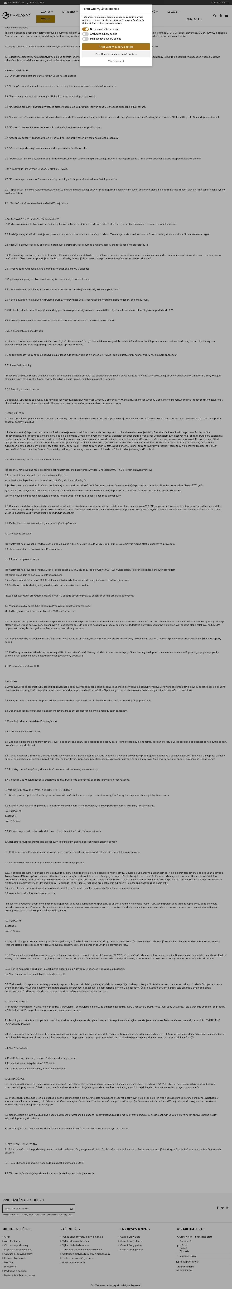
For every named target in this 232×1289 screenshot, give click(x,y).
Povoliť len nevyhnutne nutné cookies (116, 54)
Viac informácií (116, 61)
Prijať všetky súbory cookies (116, 46)
